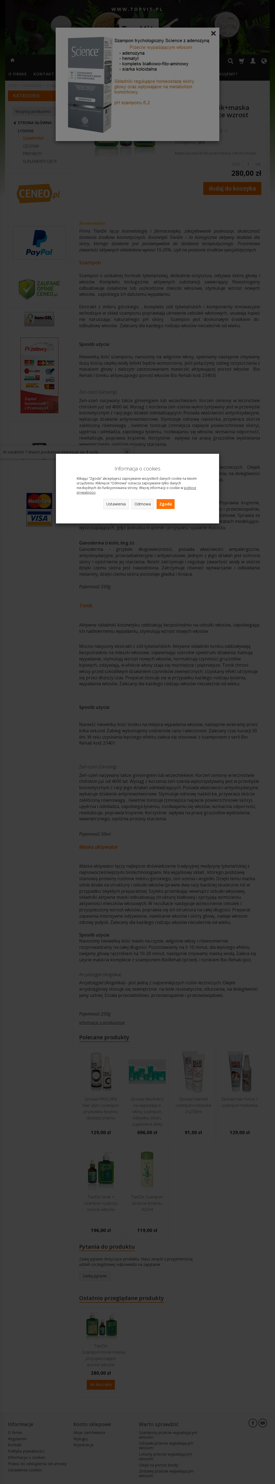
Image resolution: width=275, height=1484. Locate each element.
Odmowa (142, 504)
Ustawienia (116, 504)
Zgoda (165, 504)
